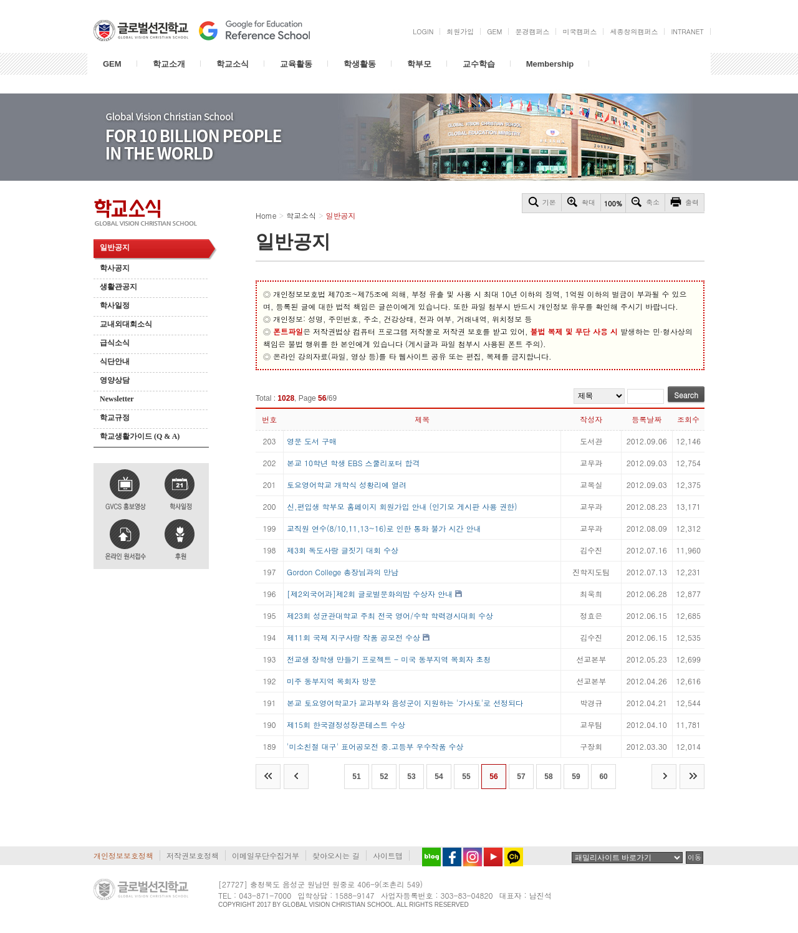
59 (576, 776)
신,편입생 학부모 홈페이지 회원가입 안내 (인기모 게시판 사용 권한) (402, 506)
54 (439, 776)
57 (521, 776)
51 (356, 776)
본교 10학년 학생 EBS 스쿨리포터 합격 (353, 462)
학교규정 (115, 417)
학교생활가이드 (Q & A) (140, 436)
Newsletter (117, 399)
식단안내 (115, 361)
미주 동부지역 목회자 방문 (332, 681)
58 (548, 776)
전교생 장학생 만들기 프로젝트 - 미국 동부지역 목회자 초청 (389, 659)
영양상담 (115, 380)
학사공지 (115, 268)
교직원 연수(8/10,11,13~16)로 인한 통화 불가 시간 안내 (384, 528)
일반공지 (115, 247)
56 (493, 776)
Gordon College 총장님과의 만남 (342, 572)
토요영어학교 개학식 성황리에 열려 (346, 484)
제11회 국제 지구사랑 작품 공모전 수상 (353, 637)
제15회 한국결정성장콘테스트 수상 (346, 724)
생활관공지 (118, 286)
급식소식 (115, 342)
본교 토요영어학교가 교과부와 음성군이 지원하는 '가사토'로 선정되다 (405, 702)
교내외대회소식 (126, 324)
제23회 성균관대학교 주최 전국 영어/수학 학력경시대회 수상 (390, 615)
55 (466, 776)
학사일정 (115, 305)
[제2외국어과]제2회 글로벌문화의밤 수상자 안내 (370, 593)
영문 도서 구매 (312, 441)
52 (384, 776)
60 (603, 776)
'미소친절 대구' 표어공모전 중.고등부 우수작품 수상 (375, 746)
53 (411, 776)
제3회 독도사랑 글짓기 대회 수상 (342, 550)
